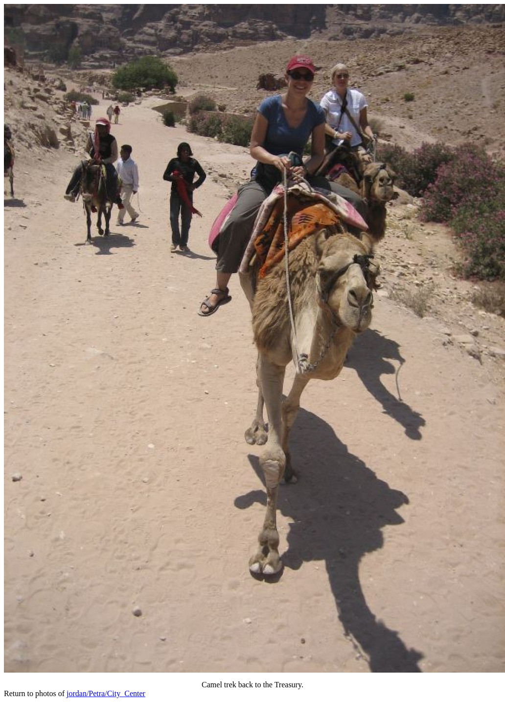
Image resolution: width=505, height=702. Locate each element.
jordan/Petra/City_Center (106, 693)
